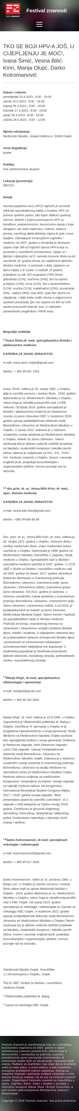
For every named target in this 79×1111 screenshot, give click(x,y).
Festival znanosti (46, 10)
